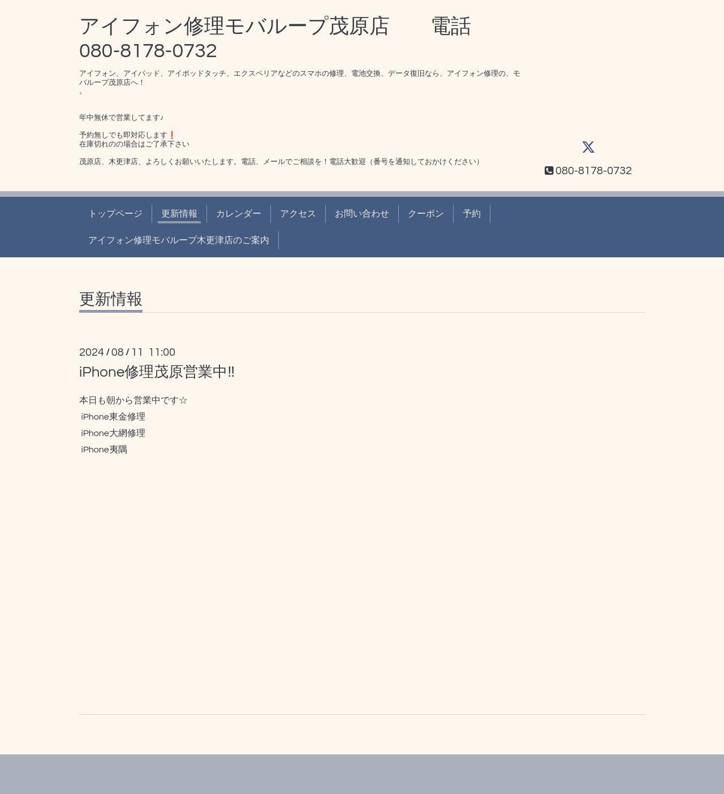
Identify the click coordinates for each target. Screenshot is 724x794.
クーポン (426, 213)
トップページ (115, 213)
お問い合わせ (362, 213)
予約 (472, 213)
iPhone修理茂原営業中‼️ (157, 372)
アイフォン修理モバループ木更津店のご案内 (178, 240)
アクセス (298, 213)
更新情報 (179, 213)
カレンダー (238, 213)
